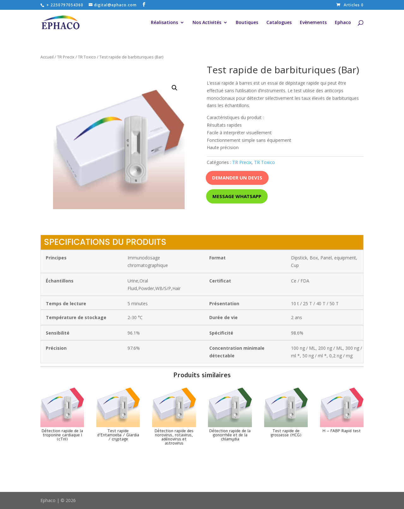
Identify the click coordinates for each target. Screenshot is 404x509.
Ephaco (343, 22)
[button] (174, 88)
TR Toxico (87, 57)
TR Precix (65, 57)
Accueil (47, 57)
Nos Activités (207, 22)
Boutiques (247, 22)
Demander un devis (237, 177)
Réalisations (164, 22)
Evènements (313, 22)
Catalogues (279, 22)
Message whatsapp (236, 196)
